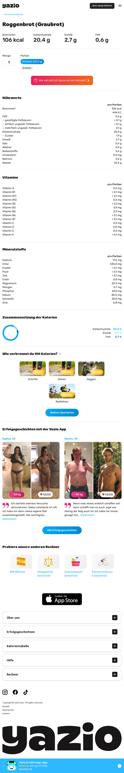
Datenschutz (8, 710)
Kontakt (6, 706)
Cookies (6, 713)
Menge (6, 55)
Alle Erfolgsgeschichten (62, 530)
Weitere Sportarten (62, 412)
